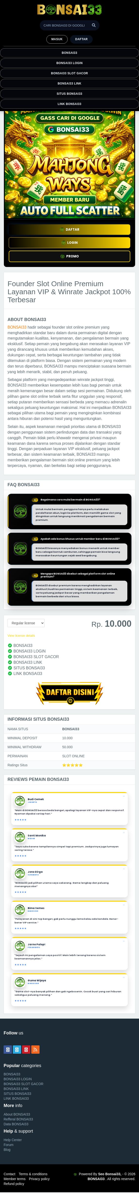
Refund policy (14, 1184)
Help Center (13, 1140)
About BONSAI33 (17, 1114)
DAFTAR (69, 229)
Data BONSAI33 (16, 1124)
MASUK (57, 39)
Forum (8, 1145)
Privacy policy (39, 1179)
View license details (21, 635)
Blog (7, 1150)
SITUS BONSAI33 (69, 93)
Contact (9, 1174)
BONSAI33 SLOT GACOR (69, 73)
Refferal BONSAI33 (18, 1119)
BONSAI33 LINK (70, 83)
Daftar (81, 39)
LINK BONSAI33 (70, 104)
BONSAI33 (69, 53)
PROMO (69, 256)
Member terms (14, 1179)
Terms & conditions (33, 1174)
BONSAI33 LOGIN (69, 63)
